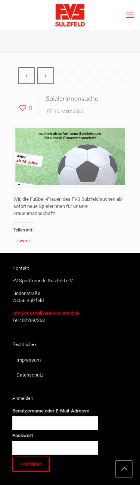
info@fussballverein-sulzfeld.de (46, 313)
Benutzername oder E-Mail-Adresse (50, 411)
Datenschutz (29, 375)
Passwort (22, 435)
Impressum (28, 360)
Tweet (23, 240)
